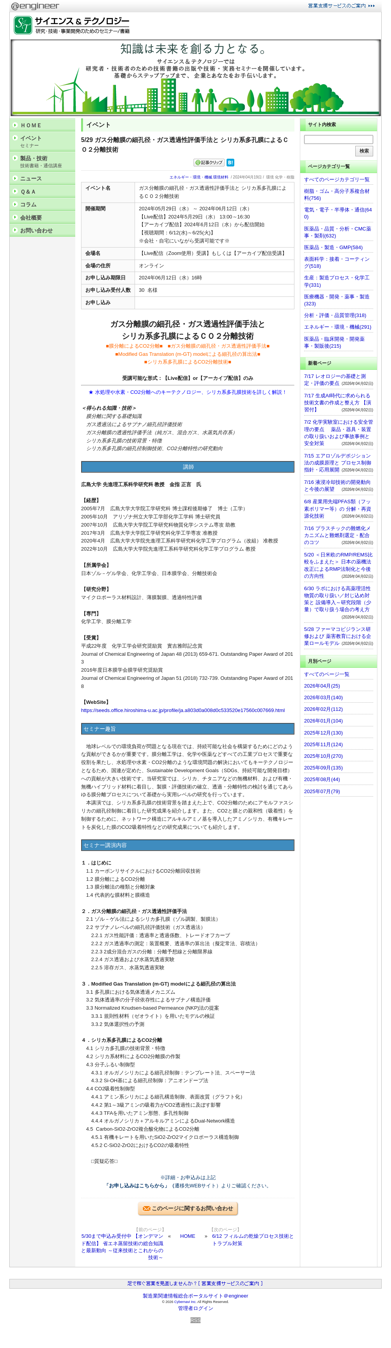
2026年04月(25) (322, 686)
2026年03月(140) (323, 697)
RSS (195, 1320)
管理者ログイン (195, 1308)
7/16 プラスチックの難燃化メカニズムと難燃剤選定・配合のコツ (337, 535)
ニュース (31, 178)
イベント (45, 142)
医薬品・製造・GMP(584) (333, 247)
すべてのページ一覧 (326, 674)
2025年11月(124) (323, 744)
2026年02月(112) (323, 709)
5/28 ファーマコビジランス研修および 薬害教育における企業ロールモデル (337, 636)
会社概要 (31, 218)
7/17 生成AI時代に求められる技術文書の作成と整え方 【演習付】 (337, 402)
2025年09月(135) (323, 768)
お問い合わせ (36, 230)
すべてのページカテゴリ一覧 (337, 179)
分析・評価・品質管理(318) (335, 315)
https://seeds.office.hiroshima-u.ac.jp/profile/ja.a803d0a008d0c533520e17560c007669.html (183, 710)
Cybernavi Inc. (185, 1302)
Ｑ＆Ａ (28, 192)
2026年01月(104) (323, 721)
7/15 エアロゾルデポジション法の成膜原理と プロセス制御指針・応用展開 (337, 463)
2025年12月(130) (323, 733)
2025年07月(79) (322, 791)
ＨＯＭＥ (31, 125)
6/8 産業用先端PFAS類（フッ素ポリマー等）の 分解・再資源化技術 (337, 508)
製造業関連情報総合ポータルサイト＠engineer (195, 1296)
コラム (28, 204)
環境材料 (220, 177)
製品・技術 (45, 162)
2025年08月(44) (322, 779)
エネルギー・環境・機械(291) (337, 327)
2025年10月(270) (323, 756)
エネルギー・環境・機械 (191, 177)
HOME (188, 1236)
